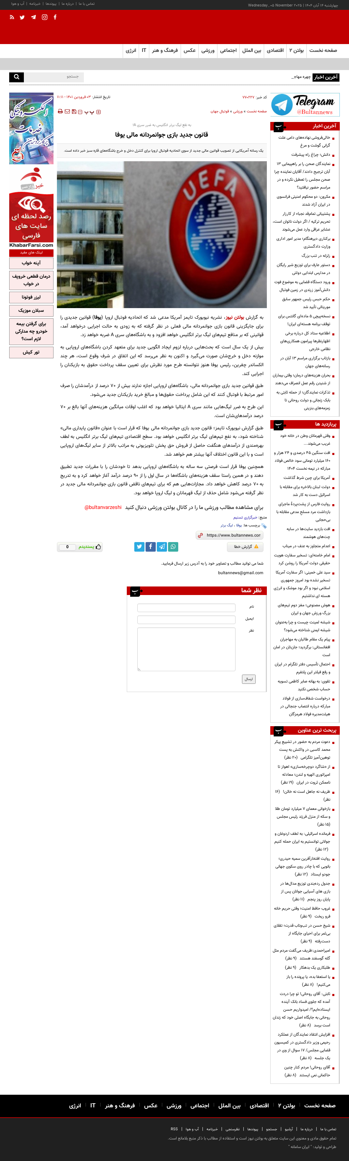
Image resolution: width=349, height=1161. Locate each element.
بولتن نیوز (235, 317)
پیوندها (51, 4)
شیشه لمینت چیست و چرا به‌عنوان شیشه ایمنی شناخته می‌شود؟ (302, 626)
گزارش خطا (246, 547)
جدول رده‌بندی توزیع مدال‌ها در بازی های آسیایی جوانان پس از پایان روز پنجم (305, 891)
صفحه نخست (323, 51)
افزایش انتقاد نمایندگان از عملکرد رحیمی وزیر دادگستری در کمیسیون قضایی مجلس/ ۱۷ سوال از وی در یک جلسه (302, 1046)
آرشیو (289, 1129)
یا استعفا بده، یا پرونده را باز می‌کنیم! (308, 981)
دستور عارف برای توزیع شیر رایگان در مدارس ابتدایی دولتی (303, 269)
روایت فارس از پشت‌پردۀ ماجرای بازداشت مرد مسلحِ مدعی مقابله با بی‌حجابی (303, 512)
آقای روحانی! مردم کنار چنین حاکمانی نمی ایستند (307, 1071)
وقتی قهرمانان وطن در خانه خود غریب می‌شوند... (305, 440)
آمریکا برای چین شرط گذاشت (307, 478)
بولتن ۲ (296, 51)
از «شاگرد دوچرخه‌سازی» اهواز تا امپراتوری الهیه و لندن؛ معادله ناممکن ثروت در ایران (304, 775)
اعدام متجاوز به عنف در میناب (306, 546)
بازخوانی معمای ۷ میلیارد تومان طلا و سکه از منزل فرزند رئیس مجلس (302, 817)
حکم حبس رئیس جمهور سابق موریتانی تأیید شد (306, 303)
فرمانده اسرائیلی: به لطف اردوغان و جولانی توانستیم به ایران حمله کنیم (302, 842)
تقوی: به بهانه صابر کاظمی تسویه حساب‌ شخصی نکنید (304, 685)
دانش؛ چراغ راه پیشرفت (310, 155)
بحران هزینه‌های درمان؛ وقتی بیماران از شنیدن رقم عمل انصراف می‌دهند (301, 379)
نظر (251, 631)
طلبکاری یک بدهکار (307, 968)
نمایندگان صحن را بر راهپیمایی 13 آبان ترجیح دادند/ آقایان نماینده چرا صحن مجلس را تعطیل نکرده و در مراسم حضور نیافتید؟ (302, 176)
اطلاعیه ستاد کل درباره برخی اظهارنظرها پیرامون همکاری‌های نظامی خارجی (305, 341)
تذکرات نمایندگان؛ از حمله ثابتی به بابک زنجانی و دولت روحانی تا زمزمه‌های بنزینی (303, 400)
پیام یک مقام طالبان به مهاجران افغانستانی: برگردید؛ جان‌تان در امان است (301, 647)
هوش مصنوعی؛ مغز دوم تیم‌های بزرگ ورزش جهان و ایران (304, 609)
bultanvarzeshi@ (103, 508)
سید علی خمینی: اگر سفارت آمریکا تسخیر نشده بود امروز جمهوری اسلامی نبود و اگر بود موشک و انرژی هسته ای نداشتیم (302, 584)
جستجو (271, 1129)
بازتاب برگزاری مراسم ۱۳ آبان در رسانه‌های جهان (305, 362)
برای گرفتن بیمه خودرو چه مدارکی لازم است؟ (31, 331)
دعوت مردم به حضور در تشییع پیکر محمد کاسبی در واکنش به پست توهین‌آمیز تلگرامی (302, 750)
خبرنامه (35, 4)
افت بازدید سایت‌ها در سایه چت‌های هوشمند (308, 533)
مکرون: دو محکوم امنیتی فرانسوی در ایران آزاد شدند (303, 201)
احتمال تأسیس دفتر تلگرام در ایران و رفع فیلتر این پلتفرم (302, 668)
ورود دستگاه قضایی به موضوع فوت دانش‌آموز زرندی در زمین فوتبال (302, 286)
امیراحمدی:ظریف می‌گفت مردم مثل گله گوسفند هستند (301, 955)
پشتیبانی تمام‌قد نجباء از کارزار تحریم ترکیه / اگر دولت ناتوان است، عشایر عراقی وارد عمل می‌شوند (301, 222)
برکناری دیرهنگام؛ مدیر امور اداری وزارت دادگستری (303, 243)
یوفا (239, 525)
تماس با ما (87, 4)
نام (251, 607)
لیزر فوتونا (31, 297)
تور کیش (31, 352)
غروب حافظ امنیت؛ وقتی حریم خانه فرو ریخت (302, 913)
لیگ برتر (227, 525)
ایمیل (249, 619)
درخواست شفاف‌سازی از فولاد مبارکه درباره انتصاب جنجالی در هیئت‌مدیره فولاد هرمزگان (305, 706)
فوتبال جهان (220, 111)
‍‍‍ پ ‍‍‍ (89, 112)
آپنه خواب (31, 263)
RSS (174, 1129)
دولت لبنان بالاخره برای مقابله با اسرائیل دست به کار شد (305, 491)
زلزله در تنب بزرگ (316, 256)
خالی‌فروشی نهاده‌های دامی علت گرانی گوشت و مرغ (304, 142)
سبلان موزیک (31, 311)
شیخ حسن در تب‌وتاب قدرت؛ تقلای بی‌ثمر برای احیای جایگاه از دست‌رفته (302, 933)
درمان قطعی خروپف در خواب (31, 280)
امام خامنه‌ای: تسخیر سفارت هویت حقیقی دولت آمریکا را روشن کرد (302, 559)
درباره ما (68, 4)
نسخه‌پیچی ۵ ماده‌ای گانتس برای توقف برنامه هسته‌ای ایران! (304, 320)
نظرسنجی (233, 1129)
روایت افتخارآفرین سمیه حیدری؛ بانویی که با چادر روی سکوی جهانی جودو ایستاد (302, 866)
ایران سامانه (300, 1147)
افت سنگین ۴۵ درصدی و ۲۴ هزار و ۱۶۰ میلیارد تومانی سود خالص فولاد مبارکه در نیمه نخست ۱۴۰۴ (302, 461)
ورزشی (238, 111)
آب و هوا (17, 4)
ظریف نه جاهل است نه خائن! (302, 796)
